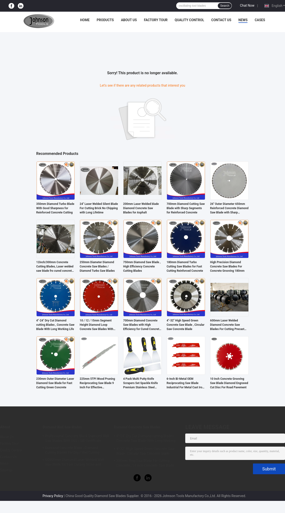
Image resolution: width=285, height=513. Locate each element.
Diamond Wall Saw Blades (62, 427)
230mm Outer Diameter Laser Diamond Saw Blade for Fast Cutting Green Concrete (55, 383)
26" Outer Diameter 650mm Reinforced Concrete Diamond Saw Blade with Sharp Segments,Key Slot (229, 208)
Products (105, 20)
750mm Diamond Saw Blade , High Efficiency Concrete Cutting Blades (142, 266)
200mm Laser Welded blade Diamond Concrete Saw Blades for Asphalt (141, 208)
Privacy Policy (53, 496)
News (243, 20)
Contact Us (221, 20)
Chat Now (247, 5)
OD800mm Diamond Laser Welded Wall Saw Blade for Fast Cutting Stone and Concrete (74, 463)
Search (224, 5)
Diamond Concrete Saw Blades (137, 427)
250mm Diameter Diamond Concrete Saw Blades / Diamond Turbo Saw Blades (97, 266)
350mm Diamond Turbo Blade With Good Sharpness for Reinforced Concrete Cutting (55, 208)
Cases (260, 20)
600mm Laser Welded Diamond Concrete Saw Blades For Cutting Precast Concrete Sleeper (227, 325)
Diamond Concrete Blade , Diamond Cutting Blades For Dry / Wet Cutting (72, 450)
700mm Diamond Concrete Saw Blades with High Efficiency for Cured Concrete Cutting (142, 325)
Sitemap (6, 470)
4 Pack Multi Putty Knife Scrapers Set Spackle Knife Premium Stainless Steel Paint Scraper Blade (140, 383)
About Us (129, 20)
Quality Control (189, 20)
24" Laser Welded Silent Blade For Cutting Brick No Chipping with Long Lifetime (99, 208)
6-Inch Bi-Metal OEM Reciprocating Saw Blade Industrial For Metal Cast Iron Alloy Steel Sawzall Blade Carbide (185, 383)
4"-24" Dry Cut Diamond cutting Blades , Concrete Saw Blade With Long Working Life (55, 325)
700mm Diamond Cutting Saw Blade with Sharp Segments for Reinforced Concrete (186, 208)
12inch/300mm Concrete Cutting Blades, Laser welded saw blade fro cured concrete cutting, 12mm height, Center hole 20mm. (55, 267)
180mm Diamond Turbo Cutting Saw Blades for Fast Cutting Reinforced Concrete (185, 266)
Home (85, 20)
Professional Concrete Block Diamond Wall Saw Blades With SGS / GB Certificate (77, 438)
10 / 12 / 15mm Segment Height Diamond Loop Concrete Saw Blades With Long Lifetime (97, 325)
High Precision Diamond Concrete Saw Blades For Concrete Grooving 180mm (227, 266)
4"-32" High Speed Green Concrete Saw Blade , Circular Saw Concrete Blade (185, 325)
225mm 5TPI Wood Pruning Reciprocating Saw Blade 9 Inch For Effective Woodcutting (97, 383)
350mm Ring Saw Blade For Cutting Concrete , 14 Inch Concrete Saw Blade (145, 463)
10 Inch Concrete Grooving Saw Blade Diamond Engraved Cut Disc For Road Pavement (229, 383)
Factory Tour (156, 20)
